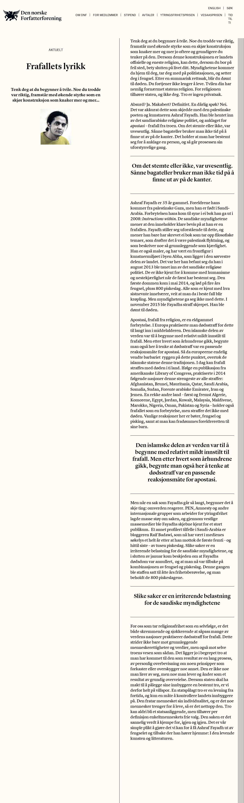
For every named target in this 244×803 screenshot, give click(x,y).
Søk (230, 8)
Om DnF (81, 15)
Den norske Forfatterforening (32, 15)
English (214, 8)
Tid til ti (230, 18)
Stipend (130, 15)
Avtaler (148, 15)
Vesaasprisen (211, 15)
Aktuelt (56, 50)
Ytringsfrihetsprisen (177, 15)
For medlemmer (105, 15)
